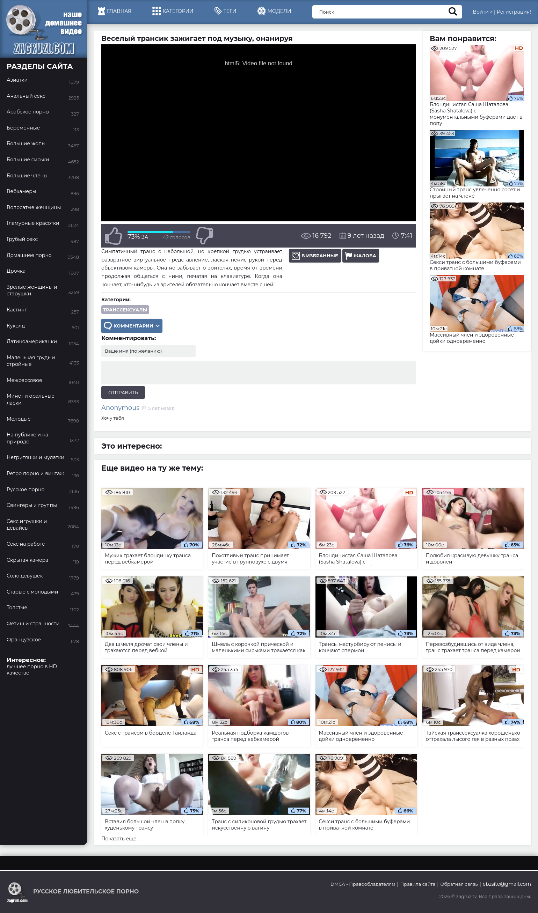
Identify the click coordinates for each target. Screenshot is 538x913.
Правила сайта (418, 884)
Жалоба (360, 256)
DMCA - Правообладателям (362, 884)
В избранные (315, 256)
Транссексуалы (125, 309)
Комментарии (132, 326)
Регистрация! (514, 12)
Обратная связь (459, 884)
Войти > (483, 12)
